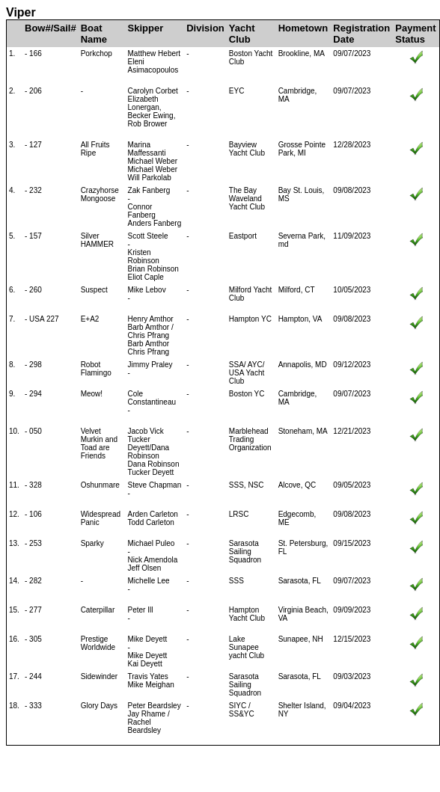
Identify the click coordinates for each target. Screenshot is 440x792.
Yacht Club (242, 33)
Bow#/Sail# (50, 28)
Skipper (146, 28)
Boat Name (94, 33)
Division (205, 28)
